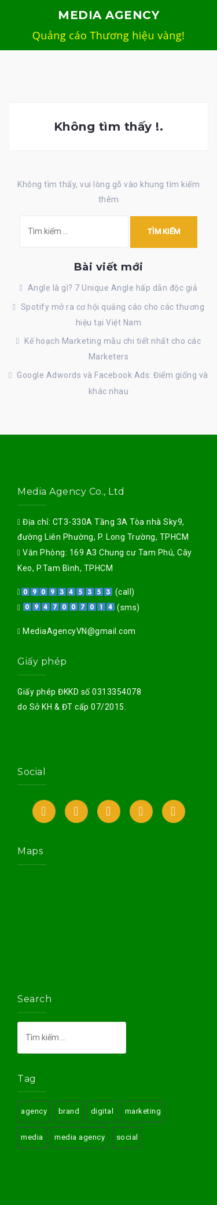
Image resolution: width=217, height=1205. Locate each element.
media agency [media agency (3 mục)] (79, 1137)
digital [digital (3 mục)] (102, 1111)
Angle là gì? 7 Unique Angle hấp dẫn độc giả (113, 287)
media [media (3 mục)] (32, 1137)
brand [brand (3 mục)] (69, 1111)
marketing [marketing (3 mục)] (143, 1111)
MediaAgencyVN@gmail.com (78, 631)
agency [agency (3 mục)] (34, 1111)
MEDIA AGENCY (108, 15)
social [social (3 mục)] (127, 1137)
